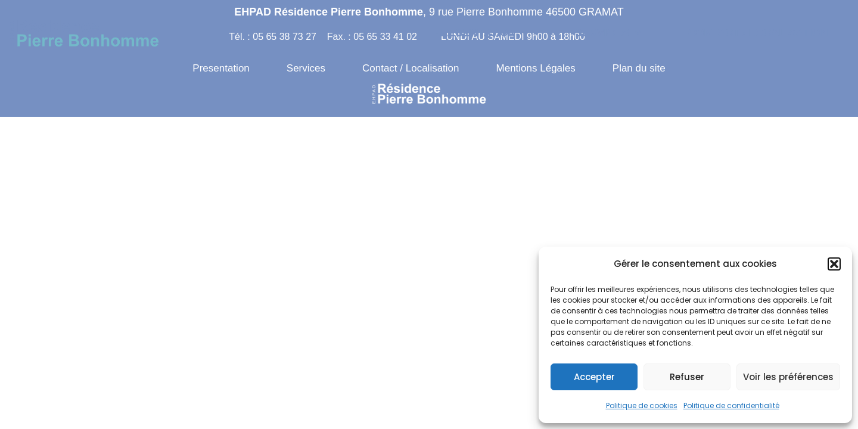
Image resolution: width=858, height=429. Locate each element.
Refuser (687, 377)
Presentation (480, 33)
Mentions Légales (536, 68)
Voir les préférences (788, 377)
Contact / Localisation (758, 33)
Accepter (594, 377)
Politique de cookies (641, 405)
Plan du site (639, 68)
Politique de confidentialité (731, 405)
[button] (834, 264)
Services (608, 33)
